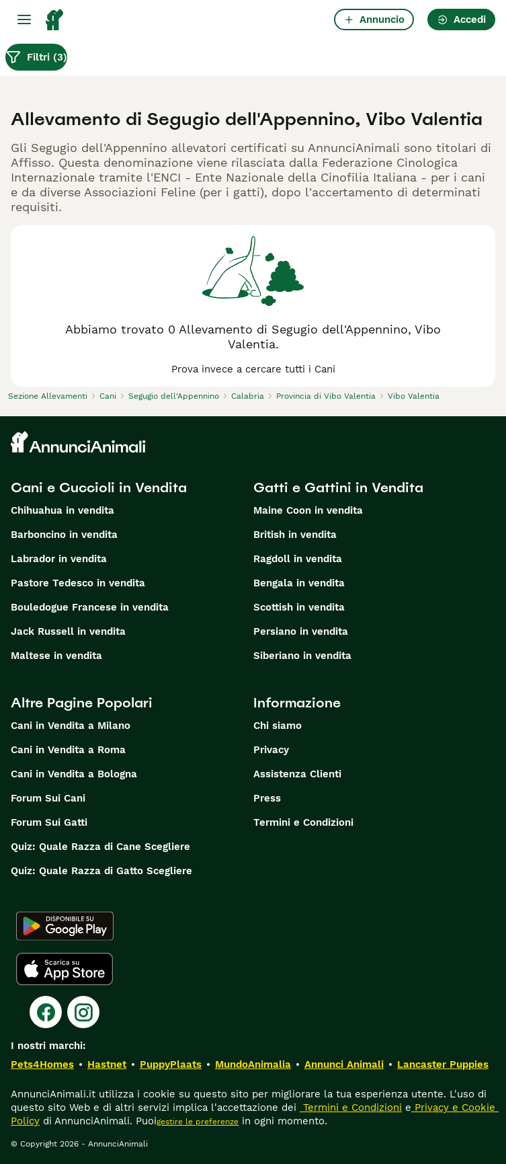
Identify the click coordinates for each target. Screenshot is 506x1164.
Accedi (461, 19)
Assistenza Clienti (297, 774)
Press (267, 798)
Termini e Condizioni (303, 822)
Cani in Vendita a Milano (70, 726)
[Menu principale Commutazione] (24, 19)
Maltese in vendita (56, 656)
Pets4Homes (42, 1064)
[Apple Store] (64, 969)
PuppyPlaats (171, 1064)
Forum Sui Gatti (49, 822)
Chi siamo (277, 726)
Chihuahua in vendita (62, 510)
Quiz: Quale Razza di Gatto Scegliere (101, 871)
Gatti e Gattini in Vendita (338, 487)
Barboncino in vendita (64, 535)
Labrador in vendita (59, 559)
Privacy (271, 750)
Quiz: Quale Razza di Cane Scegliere (100, 847)
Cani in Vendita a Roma (68, 750)
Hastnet (106, 1064)
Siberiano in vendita (302, 656)
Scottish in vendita (299, 607)
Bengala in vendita (299, 583)
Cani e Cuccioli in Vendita (99, 487)
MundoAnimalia (253, 1064)
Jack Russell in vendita (68, 631)
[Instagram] (83, 1012)
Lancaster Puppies (443, 1064)
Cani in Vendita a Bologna (74, 774)
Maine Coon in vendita (308, 510)
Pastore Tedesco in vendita (78, 583)
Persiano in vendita (300, 631)
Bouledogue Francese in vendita (90, 607)
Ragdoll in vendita (297, 559)
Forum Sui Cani (48, 798)
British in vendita (295, 535)
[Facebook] (46, 1012)
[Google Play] (65, 926)
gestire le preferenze (198, 1121)
